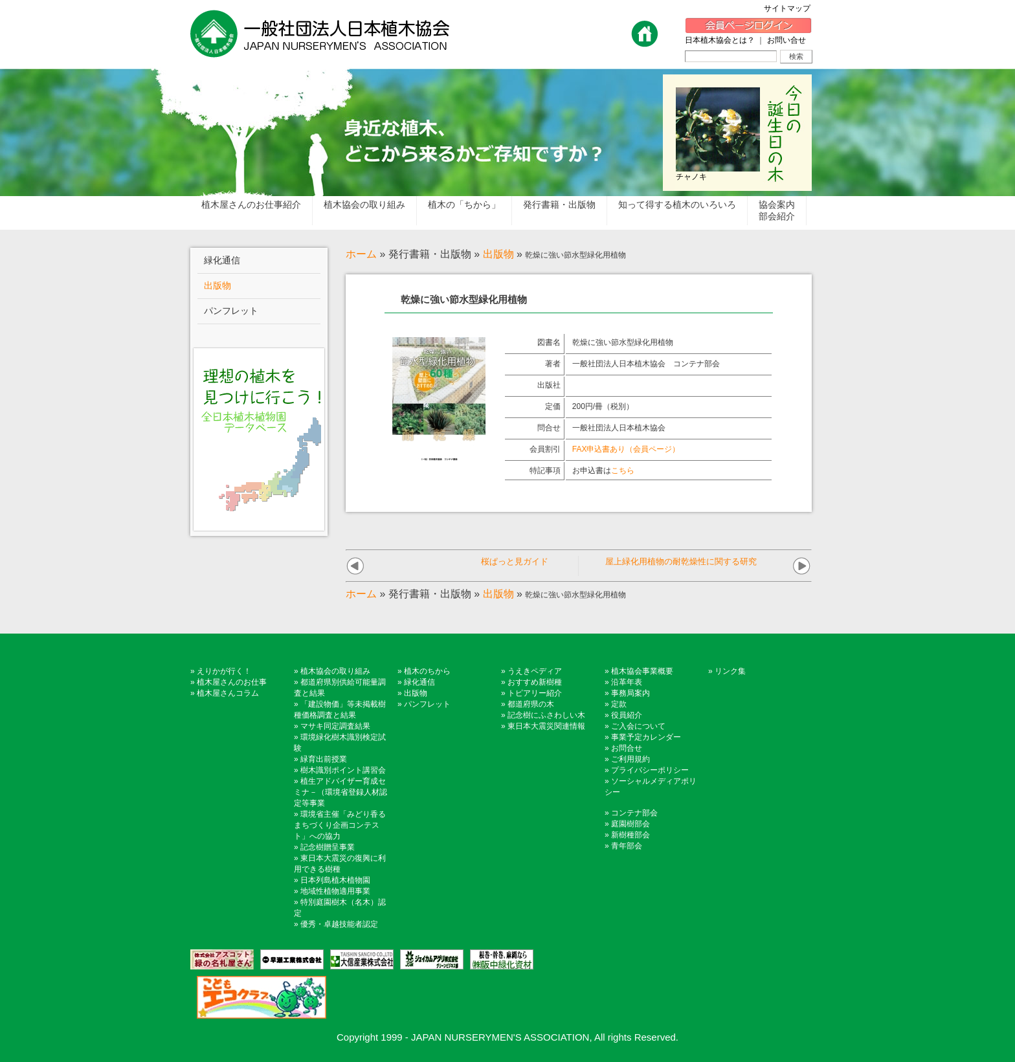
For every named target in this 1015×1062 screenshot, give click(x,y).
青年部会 (626, 845)
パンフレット (427, 704)
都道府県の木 (531, 704)
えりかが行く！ (224, 671)
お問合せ (626, 748)
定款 (619, 704)
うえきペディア (535, 671)
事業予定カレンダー (646, 737)
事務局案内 (630, 693)
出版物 (498, 254)
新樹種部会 (630, 834)
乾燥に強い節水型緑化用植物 (622, 342)
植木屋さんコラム (228, 693)
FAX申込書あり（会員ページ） (626, 449)
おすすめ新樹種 (535, 682)
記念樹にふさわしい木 (546, 715)
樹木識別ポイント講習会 (343, 770)
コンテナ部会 (634, 812)
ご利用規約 (630, 759)
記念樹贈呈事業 (327, 847)
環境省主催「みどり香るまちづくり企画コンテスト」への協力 (340, 825)
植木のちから (427, 671)
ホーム (361, 254)
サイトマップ (791, 8)
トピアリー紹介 (535, 693)
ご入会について (638, 726)
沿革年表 (626, 682)
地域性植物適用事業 (335, 891)
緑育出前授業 (323, 759)
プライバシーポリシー (650, 770)
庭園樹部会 (630, 823)
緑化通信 (419, 682)
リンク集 (730, 671)
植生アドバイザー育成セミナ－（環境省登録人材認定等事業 (340, 792)
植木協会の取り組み (335, 671)
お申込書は (603, 470)
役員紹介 (626, 715)
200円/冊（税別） (603, 406)
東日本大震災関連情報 (546, 726)
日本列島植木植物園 (335, 880)
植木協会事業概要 (642, 671)
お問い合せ (786, 40)
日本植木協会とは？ (720, 40)
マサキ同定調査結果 (335, 726)
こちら (622, 470)
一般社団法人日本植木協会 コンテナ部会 (646, 363)
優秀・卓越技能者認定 (339, 924)
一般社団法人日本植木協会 (618, 427)
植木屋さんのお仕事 (232, 682)
